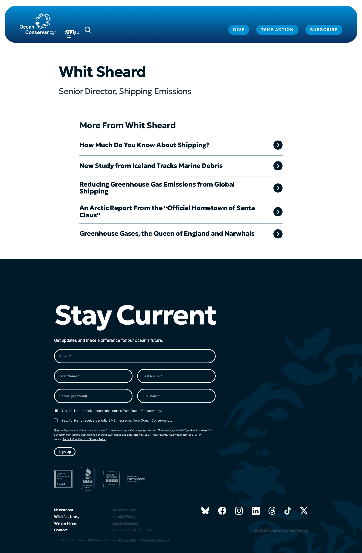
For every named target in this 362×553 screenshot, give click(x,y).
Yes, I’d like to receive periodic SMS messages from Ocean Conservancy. (116, 417)
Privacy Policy (127, 540)
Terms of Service (152, 540)
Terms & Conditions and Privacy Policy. (84, 436)
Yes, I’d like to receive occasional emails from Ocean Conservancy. (111, 407)
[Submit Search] (109, 31)
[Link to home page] (38, 24)
